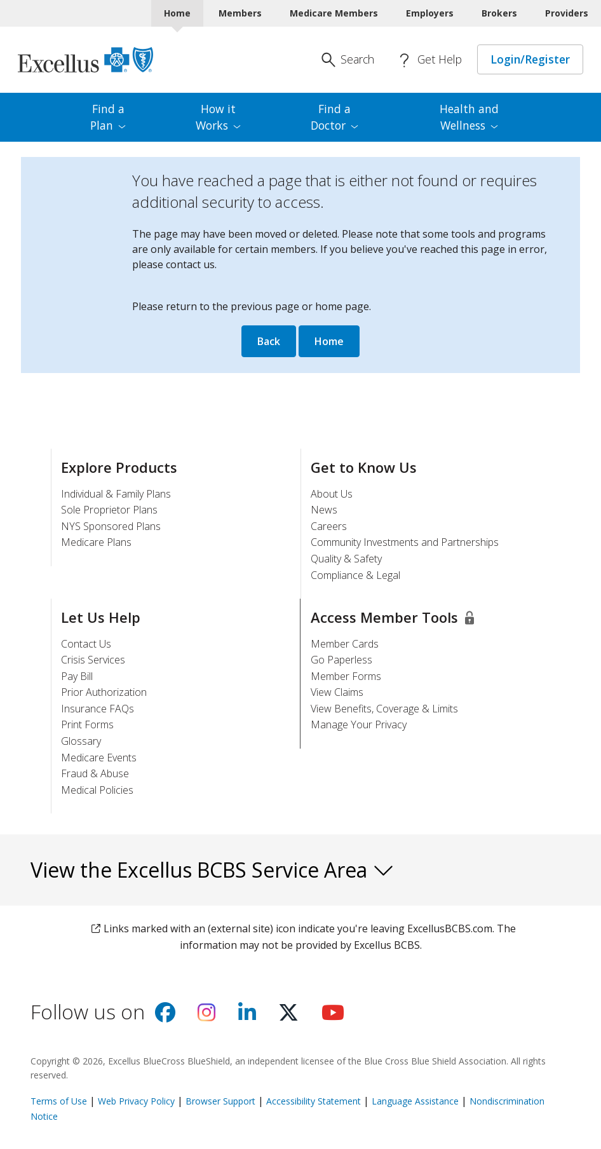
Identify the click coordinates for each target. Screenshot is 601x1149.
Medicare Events (99, 758)
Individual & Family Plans (116, 494)
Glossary (81, 741)
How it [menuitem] (218, 117)
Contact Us (86, 644)
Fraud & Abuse (95, 773)
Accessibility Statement (313, 1101)
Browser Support (220, 1101)
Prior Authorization (104, 692)
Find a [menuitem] (108, 117)
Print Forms (87, 724)
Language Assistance (416, 1101)
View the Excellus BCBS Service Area (212, 869)
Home (329, 341)
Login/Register (530, 59)
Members (240, 13)
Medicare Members (334, 13)
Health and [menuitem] (469, 117)
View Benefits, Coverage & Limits (384, 709)
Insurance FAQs (97, 709)
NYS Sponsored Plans (111, 526)
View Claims (337, 692)
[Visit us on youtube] (332, 1016)
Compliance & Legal (355, 575)
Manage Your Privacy (359, 724)
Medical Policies (97, 790)
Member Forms (346, 676)
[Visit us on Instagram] (206, 1016)
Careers (329, 526)
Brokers (499, 13)
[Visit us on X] (288, 1016)
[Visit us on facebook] (165, 1016)
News (324, 510)
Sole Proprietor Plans (109, 510)
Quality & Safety (346, 559)
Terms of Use (58, 1101)
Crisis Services (93, 660)
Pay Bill (77, 676)
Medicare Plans (96, 542)
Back (268, 341)
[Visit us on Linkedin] (247, 1016)
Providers (566, 13)
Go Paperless (341, 660)
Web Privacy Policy (136, 1101)
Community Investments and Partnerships (405, 542)
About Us (332, 494)
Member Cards (345, 644)
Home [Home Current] (177, 13)
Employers (430, 13)
